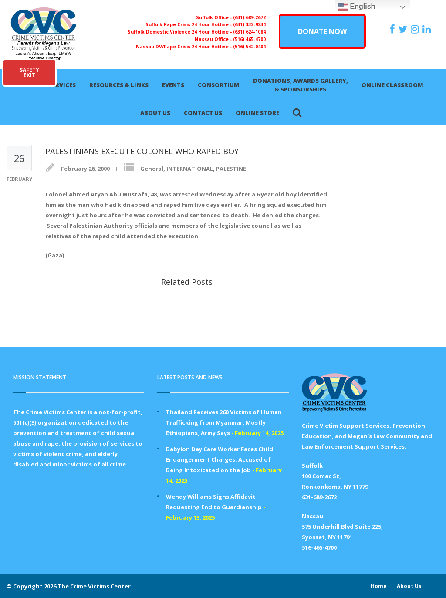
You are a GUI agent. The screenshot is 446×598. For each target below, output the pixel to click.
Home (379, 586)
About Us (155, 113)
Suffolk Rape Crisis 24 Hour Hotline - (189, 24)
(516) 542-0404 (249, 47)
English (356, 7)
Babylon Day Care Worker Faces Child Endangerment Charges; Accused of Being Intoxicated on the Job (219, 459)
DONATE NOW (322, 31)
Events (173, 85)
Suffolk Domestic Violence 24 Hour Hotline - (180, 32)
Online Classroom (392, 85)
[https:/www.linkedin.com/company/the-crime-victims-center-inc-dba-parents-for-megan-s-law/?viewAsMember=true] (427, 29)
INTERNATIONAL (189, 168)
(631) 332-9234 (249, 24)
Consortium (219, 85)
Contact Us (203, 113)
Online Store (257, 113)
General (151, 168)
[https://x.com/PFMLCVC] (404, 29)
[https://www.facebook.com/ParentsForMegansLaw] (393, 29)
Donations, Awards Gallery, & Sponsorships (300, 85)
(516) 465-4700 (249, 39)
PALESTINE (231, 168)
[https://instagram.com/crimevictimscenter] (416, 29)
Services (62, 85)
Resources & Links (119, 85)
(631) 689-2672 (249, 17)
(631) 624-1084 (249, 32)
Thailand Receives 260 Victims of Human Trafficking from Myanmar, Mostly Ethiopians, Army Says (224, 422)
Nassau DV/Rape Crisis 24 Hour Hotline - (184, 47)
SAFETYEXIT (29, 72)
